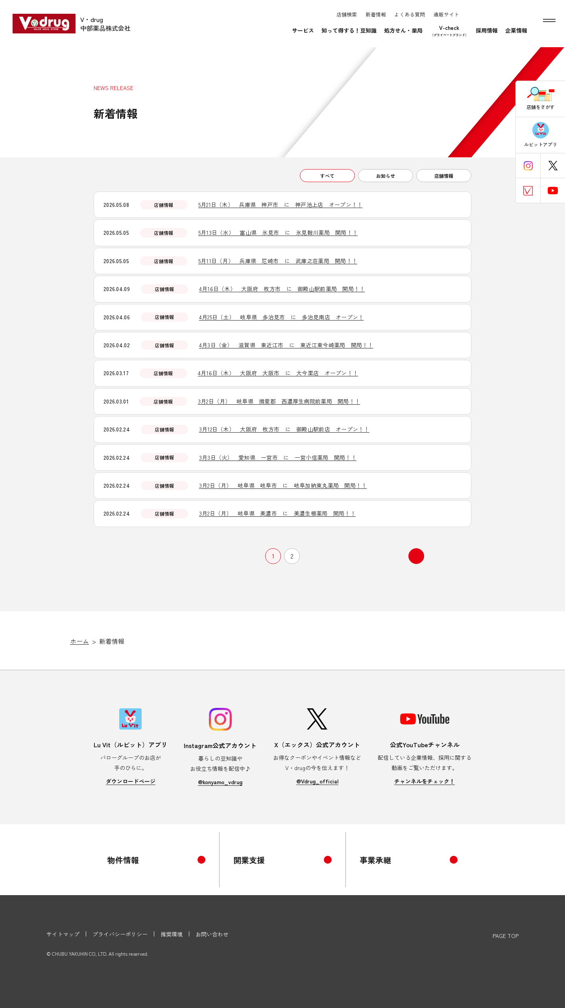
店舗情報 (443, 175)
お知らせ (385, 175)
